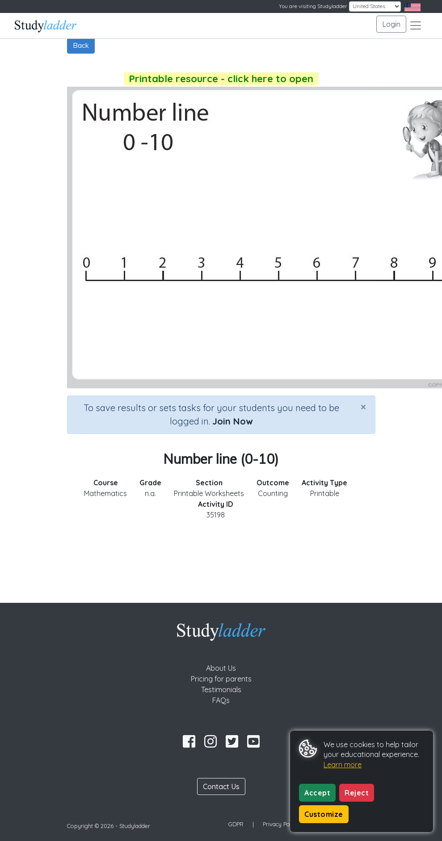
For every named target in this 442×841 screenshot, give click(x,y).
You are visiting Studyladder (313, 6)
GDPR (236, 824)
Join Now (232, 421)
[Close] (363, 406)
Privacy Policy (281, 824)
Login (391, 24)
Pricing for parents (221, 678)
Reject (357, 792)
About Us (221, 668)
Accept (317, 792)
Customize (323, 814)
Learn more (343, 764)
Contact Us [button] (221, 786)
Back (81, 45)
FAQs (221, 700)
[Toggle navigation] (416, 25)
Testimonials (221, 689)
